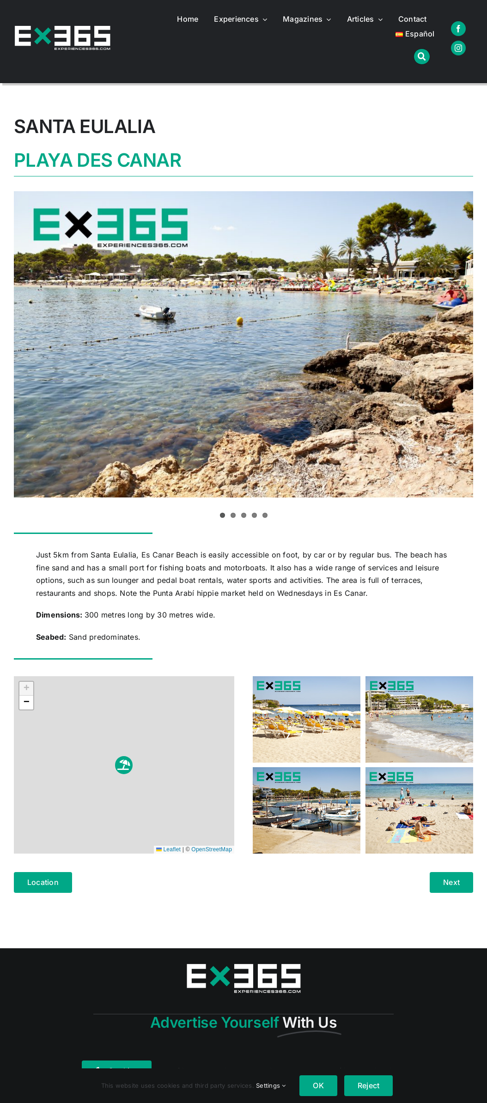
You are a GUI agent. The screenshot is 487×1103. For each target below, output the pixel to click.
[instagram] (458, 48)
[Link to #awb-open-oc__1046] (422, 56)
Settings (271, 1085)
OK (318, 1085)
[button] (124, 765)
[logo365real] (62, 29)
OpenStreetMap (211, 849)
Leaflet (168, 849)
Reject (368, 1085)
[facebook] (458, 28)
